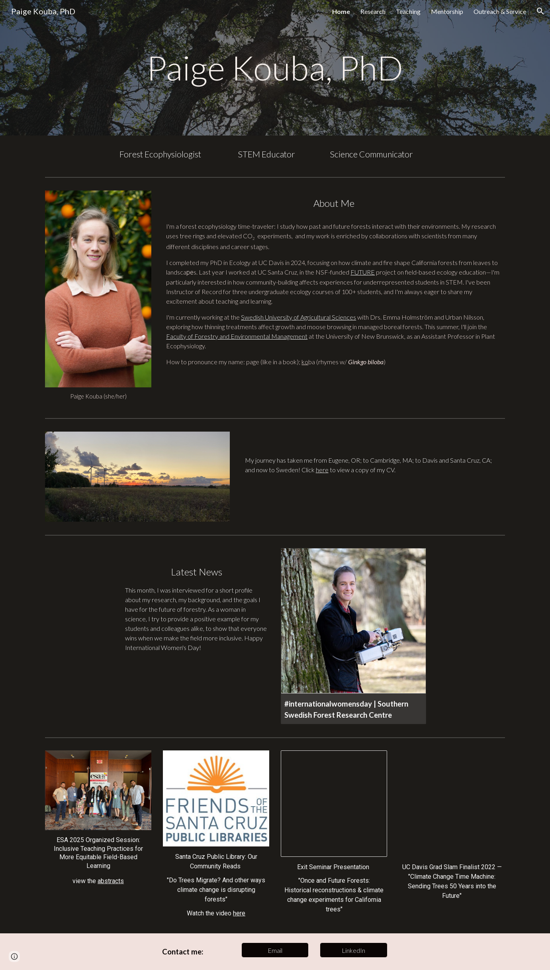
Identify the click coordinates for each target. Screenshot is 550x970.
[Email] (275, 950)
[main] (275, 67)
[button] (540, 11)
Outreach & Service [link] (500, 11)
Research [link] (373, 11)
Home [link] (341, 11)
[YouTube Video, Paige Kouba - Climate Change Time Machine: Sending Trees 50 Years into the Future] (452, 803)
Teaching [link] (408, 11)
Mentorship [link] (447, 11)
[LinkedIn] (354, 950)
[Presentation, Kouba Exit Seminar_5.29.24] (334, 803)
